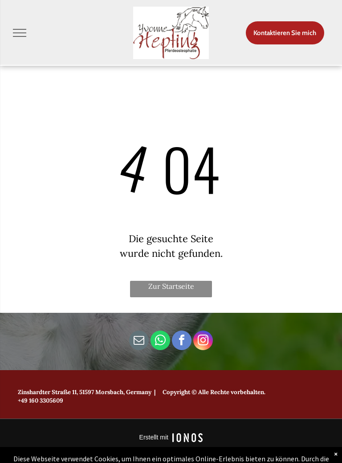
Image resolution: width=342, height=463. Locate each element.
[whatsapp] (160, 341)
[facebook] (181, 341)
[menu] (19, 32)
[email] (139, 341)
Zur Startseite (171, 286)
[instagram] (203, 341)
